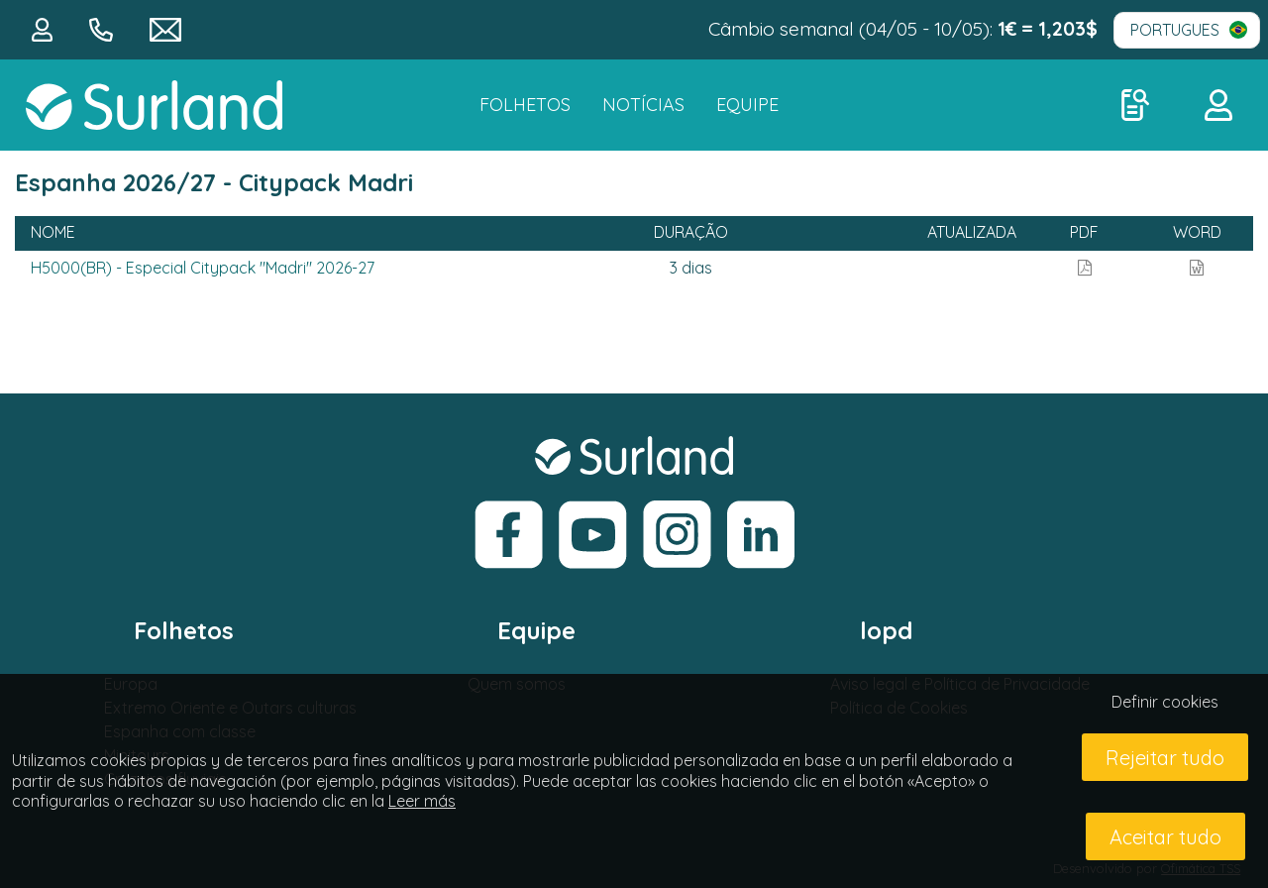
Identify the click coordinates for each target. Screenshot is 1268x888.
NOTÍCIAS (643, 104)
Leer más (422, 801)
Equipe (747, 104)
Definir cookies (1164, 702)
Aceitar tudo (1165, 837)
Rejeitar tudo (1165, 757)
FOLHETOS (525, 104)
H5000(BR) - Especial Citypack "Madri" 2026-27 (202, 268)
